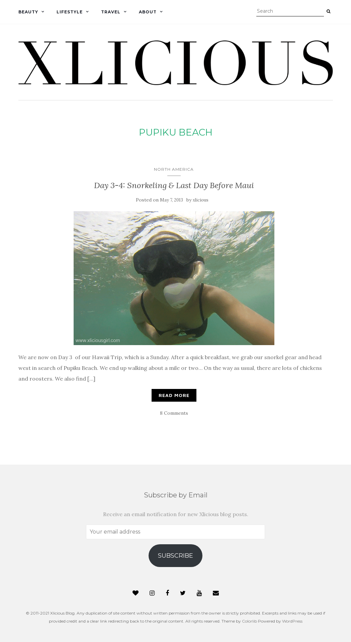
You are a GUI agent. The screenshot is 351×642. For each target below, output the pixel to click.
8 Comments (174, 413)
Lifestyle (70, 11)
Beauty (28, 11)
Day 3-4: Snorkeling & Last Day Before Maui (174, 185)
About (148, 11)
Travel (110, 11)
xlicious (200, 200)
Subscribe (175, 555)
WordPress (292, 621)
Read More (174, 395)
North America (174, 169)
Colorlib (249, 621)
